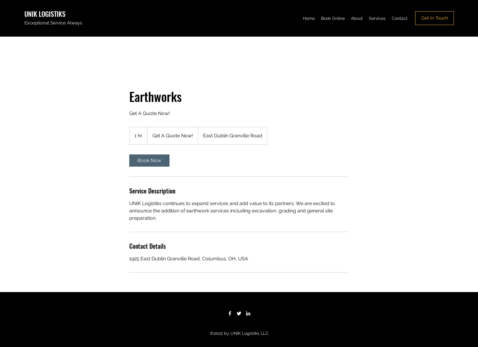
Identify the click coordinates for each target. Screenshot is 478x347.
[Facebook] (230, 313)
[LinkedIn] (248, 313)
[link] (149, 160)
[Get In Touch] (434, 18)
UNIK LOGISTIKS (45, 14)
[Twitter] (239, 313)
